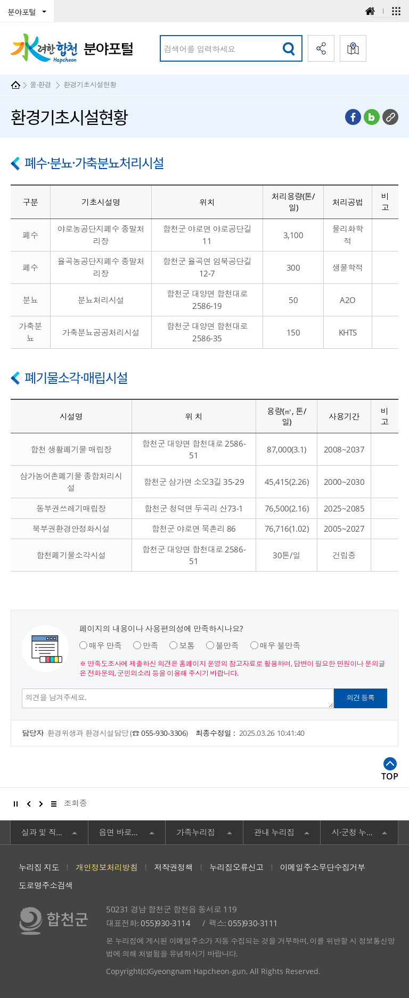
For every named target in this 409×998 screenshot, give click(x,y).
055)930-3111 (252, 923)
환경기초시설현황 (90, 84)
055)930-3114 (165, 923)
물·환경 (40, 84)
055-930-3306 (163, 733)
